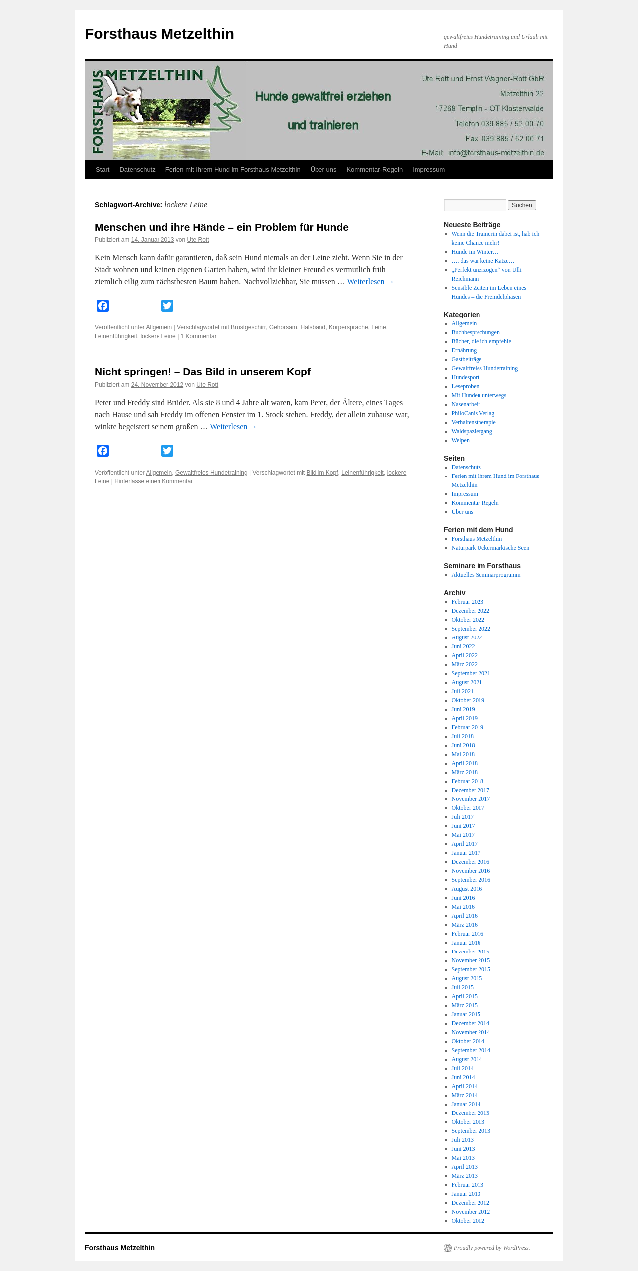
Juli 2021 (463, 691)
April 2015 (465, 996)
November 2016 (471, 870)
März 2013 (465, 1175)
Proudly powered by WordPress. (492, 1247)
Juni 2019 (463, 709)
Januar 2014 (466, 1104)
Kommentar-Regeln (374, 169)
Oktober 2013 (468, 1121)
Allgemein (159, 327)
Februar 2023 (467, 601)
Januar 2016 (466, 942)
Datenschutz (137, 169)
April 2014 (465, 1086)
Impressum (429, 169)
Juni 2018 (463, 745)
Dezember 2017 (470, 790)
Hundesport (465, 377)
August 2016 (467, 888)
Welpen (461, 440)
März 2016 (465, 924)
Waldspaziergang (472, 431)
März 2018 (465, 772)
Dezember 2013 (470, 1113)
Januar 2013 (466, 1193)
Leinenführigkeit (116, 336)
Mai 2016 (463, 906)
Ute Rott (198, 239)
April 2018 (465, 763)
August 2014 (467, 1059)
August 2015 (467, 978)
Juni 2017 (463, 825)
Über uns (324, 169)
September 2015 (471, 969)
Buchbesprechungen (476, 332)
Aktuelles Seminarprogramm (486, 574)
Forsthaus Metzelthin (159, 33)
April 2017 (465, 843)
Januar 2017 (466, 852)
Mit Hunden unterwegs (479, 395)
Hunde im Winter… (475, 251)
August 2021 (467, 682)
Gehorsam (283, 327)
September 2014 (471, 1050)
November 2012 (471, 1211)
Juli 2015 (463, 987)
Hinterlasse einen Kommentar (153, 481)
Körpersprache (348, 327)
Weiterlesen (370, 281)
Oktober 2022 (468, 619)
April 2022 (465, 655)
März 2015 (465, 1005)
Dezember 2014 (470, 1023)
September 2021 (471, 673)
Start (102, 169)
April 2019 (465, 718)
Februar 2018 (467, 781)
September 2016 (471, 879)
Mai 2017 (463, 834)
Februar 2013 (467, 1184)
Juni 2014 (463, 1077)
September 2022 (471, 628)
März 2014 (465, 1095)
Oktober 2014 (468, 1041)
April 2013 (465, 1166)
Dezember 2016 (470, 861)
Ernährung (464, 350)
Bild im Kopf (322, 472)
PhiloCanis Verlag (473, 413)
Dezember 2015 (470, 951)
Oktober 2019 (468, 700)
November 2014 (471, 1032)
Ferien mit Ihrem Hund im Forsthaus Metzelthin (233, 169)
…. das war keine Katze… (483, 260)
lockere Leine (157, 336)
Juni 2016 (463, 897)
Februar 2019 (467, 727)
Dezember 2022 (470, 610)
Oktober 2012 (468, 1220)
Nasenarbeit (466, 404)
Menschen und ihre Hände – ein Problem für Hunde (222, 227)
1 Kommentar (199, 336)
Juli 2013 (463, 1139)
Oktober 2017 (468, 807)
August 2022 (467, 637)
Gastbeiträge (467, 359)
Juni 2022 (463, 646)
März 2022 (465, 664)
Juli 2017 (463, 816)
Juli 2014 (463, 1068)
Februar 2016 (467, 933)
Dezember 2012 (470, 1202)
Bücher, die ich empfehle (481, 341)
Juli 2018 (463, 736)
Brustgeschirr (248, 327)
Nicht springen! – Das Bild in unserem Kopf (203, 371)
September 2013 (471, 1130)
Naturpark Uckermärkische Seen (491, 547)
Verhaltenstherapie (474, 422)
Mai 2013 (463, 1157)
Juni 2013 (463, 1148)
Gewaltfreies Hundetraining (211, 472)
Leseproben (465, 386)
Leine (378, 327)
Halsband (313, 327)
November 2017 (471, 798)
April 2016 (465, 915)
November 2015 (471, 960)
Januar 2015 (466, 1014)
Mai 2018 (463, 754)
